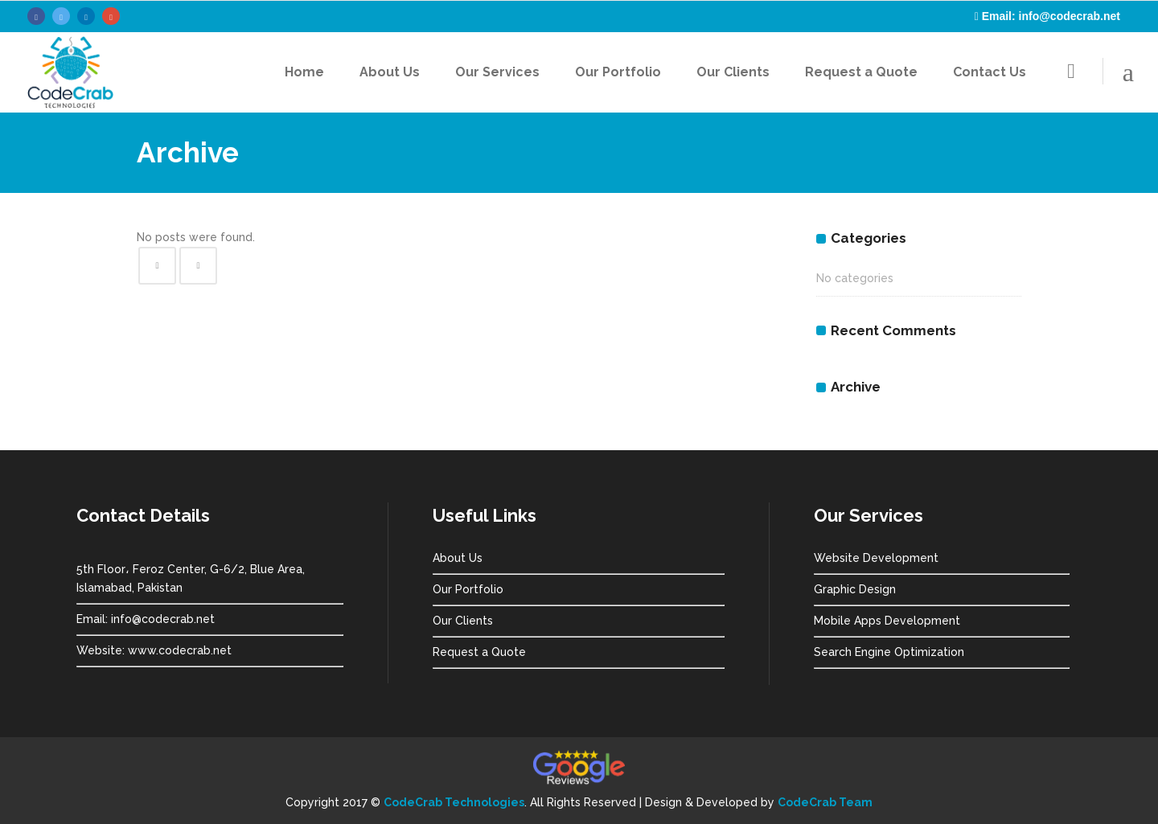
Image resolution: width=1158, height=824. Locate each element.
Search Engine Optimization (889, 652)
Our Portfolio (468, 589)
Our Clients (463, 620)
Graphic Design (855, 589)
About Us (457, 557)
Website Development (876, 557)
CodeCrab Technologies (454, 802)
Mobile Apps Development (887, 620)
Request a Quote (479, 652)
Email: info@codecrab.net (1051, 16)
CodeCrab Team (825, 802)
